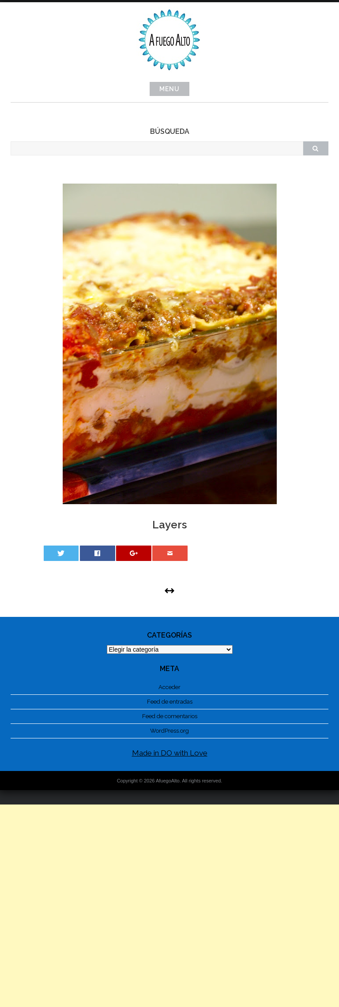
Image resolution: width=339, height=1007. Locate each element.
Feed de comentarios (169, 716)
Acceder (169, 687)
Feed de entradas (169, 701)
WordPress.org (169, 730)
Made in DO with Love (169, 753)
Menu (169, 88)
